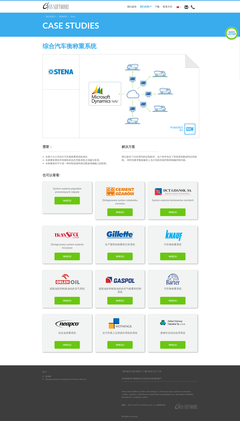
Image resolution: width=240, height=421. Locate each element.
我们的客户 (146, 6)
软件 (44, 371)
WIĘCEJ (67, 200)
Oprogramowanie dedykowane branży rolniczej (65, 379)
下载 (157, 6)
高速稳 (48, 376)
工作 (160, 371)
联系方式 (167, 6)
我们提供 (131, 6)
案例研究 (63, 16)
